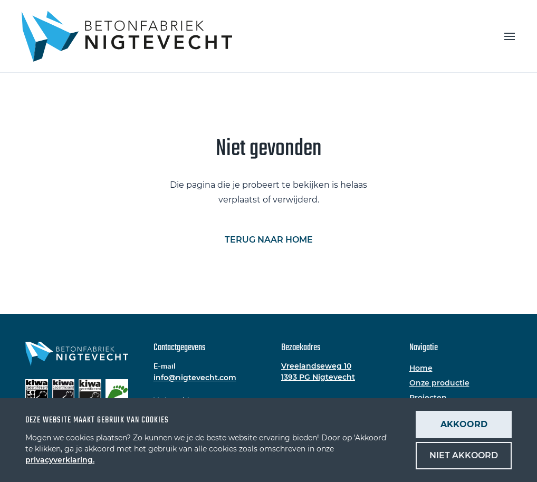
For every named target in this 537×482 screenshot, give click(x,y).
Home (421, 368)
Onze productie (439, 383)
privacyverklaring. (59, 460)
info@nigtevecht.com (195, 377)
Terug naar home (269, 240)
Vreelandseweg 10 (316, 366)
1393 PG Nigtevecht (318, 377)
